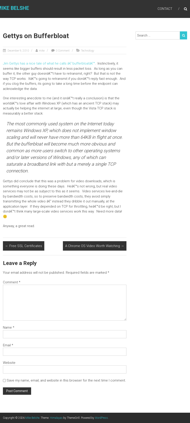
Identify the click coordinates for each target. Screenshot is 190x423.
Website (9, 363)
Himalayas (56, 417)
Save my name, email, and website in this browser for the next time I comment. (66, 380)
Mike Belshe (32, 417)
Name (8, 327)
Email (8, 345)
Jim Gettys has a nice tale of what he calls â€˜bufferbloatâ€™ (49, 63)
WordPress (101, 417)
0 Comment (63, 50)
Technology (87, 50)
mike (42, 50)
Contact (165, 9)
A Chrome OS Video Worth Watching (94, 246)
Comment (11, 282)
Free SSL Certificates (23, 246)
